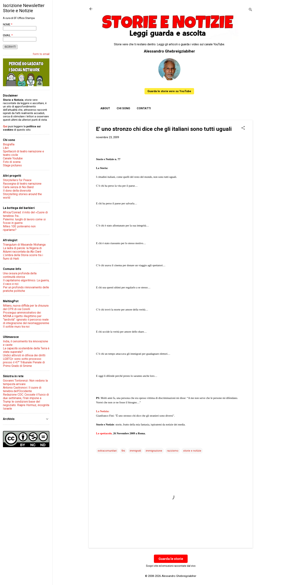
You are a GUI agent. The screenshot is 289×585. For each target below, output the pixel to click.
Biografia (8, 144)
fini (123, 450)
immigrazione (154, 450)
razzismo (172, 450)
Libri (6, 148)
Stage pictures (12, 165)
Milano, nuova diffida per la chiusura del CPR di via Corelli (25, 307)
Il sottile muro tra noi (16, 326)
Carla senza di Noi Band (18, 187)
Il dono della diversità (17, 190)
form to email (41, 54)
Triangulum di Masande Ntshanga (24, 244)
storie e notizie (192, 450)
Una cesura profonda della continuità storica (19, 275)
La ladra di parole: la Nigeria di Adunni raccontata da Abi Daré (22, 249)
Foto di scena (11, 162)
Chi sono (123, 108)
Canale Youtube (13, 158)
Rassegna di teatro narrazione (22, 183)
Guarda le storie (171, 559)
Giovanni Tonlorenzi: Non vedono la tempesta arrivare (25, 382)
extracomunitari (107, 450)
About (105, 108)
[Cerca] (250, 10)
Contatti (144, 108)
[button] (243, 128)
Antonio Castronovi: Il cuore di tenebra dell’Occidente (22, 389)
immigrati (135, 450)
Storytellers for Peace (17, 180)
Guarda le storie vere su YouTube (169, 91)
